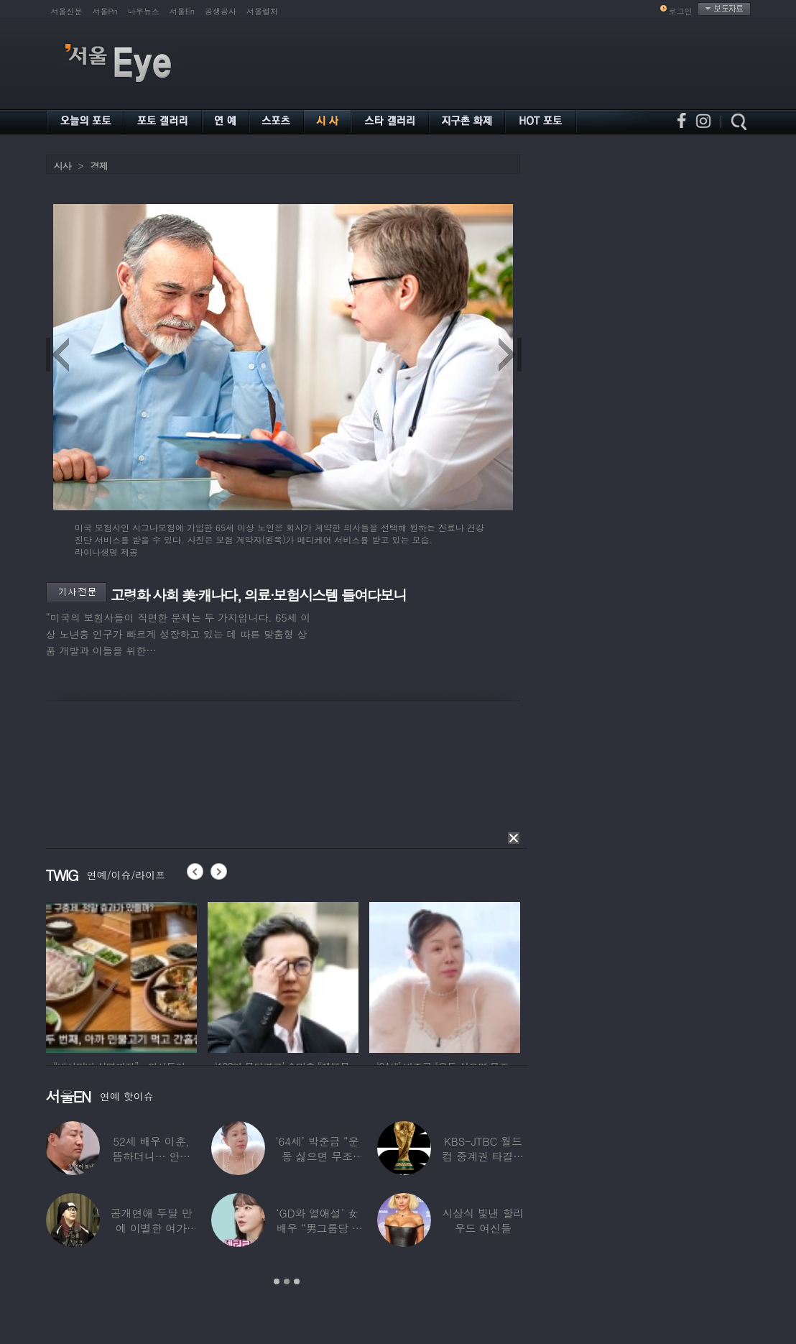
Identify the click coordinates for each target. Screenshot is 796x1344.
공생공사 (220, 11)
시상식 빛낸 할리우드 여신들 (483, 1220)
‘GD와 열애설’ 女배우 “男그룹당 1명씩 (317, 1228)
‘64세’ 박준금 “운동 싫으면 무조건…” (316, 1156)
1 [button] (276, 1281)
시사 (62, 165)
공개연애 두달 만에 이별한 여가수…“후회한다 (151, 1228)
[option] (121, 975)
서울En (182, 11)
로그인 (681, 11)
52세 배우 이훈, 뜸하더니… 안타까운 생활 (151, 1156)
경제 (99, 165)
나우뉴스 (143, 11)
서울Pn (105, 11)
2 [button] (287, 1281)
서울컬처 (262, 11)
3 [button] (297, 1281)
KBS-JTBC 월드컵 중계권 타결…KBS (483, 1156)
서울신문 (67, 11)
